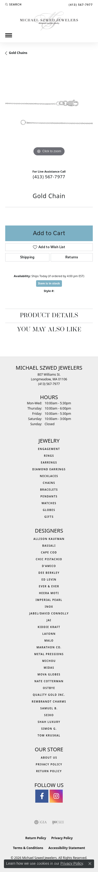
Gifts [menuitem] (49, 517)
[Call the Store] (49, 384)
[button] (13, 4)
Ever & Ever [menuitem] (49, 586)
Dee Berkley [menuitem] (49, 573)
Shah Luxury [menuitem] (49, 722)
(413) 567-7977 (49, 176)
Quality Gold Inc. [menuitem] (49, 695)
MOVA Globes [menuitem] (49, 674)
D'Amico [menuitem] (49, 566)
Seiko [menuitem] (49, 715)
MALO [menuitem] (49, 640)
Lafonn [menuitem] (49, 634)
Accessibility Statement (66, 848)
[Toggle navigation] (8, 35)
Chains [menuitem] (49, 483)
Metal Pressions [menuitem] (49, 654)
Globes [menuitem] (49, 510)
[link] (80, 4)
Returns (71, 257)
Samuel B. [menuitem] (48, 708)
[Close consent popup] (89, 863)
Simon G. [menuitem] (49, 728)
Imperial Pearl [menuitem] (49, 600)
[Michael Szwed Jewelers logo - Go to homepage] (49, 20)
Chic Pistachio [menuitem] (49, 559)
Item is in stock (49, 283)
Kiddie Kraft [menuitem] (49, 627)
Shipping (27, 257)
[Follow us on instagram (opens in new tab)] (56, 796)
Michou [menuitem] (49, 661)
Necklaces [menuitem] (49, 476)
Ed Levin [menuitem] (49, 579)
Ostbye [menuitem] (49, 688)
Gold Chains (18, 53)
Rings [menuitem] (49, 456)
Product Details (49, 316)
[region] (49, 113)
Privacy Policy (49, 764)
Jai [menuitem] (49, 620)
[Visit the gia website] (40, 822)
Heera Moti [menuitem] (49, 593)
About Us (49, 757)
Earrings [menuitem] (49, 462)
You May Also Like (49, 330)
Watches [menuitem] (49, 503)
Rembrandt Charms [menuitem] (49, 701)
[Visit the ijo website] (58, 822)
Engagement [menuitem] (49, 449)
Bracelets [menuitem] (49, 489)
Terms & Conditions (28, 848)
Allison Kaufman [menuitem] (49, 539)
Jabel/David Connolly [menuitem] (49, 613)
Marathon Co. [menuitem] (49, 647)
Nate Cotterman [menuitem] (49, 681)
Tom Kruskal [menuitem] (49, 735)
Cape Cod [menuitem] (49, 552)
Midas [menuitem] (49, 667)
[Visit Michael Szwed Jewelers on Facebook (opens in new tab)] (41, 796)
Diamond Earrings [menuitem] (49, 469)
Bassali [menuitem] (49, 545)
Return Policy (49, 771)
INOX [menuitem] (49, 606)
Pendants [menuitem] (49, 496)
